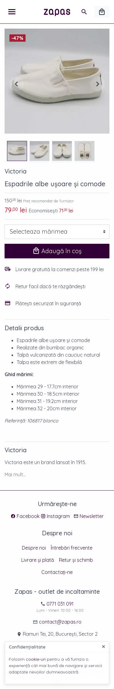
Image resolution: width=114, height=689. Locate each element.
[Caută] (84, 12)
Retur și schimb (76, 560)
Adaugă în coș (57, 251)
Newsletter (92, 516)
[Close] (103, 646)
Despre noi (34, 548)
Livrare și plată (37, 560)
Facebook (28, 516)
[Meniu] (12, 11)
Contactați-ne (57, 572)
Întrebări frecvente (71, 548)
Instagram (58, 516)
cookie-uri (36, 659)
